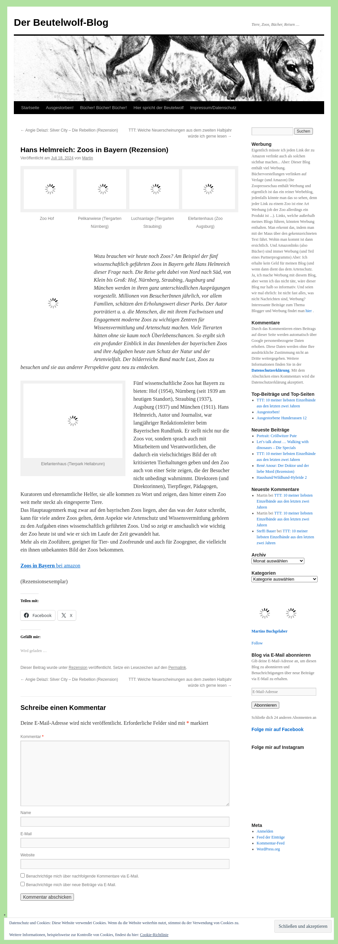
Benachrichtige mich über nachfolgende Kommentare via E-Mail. (82, 876)
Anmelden (265, 831)
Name (25, 812)
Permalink (177, 667)
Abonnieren (265, 705)
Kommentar (32, 736)
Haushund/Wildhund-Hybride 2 (282, 477)
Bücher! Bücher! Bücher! (103, 107)
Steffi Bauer (266, 531)
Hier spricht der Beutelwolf (158, 107)
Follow (257, 643)
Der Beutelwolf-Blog (61, 22)
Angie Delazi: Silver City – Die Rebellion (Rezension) (69, 130)
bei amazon (50, 565)
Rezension (78, 667)
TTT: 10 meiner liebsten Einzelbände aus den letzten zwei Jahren (285, 501)
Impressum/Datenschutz (213, 107)
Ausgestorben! (60, 107)
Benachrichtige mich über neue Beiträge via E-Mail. (71, 884)
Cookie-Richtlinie (154, 934)
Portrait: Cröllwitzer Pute (277, 435)
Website (27, 855)
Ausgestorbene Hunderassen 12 (282, 418)
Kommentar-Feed (271, 843)
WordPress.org (268, 849)
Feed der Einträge (271, 837)
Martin (87, 158)
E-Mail (26, 834)
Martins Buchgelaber (269, 631)
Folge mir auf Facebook (278, 729)
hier (309, 310)
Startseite (30, 107)
